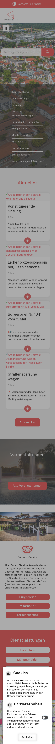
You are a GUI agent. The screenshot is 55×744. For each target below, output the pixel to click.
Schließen (27, 737)
